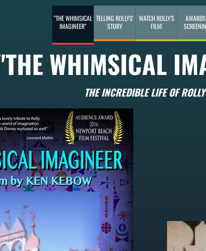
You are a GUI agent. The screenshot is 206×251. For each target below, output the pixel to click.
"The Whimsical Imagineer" (73, 22)
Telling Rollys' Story (114, 22)
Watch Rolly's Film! (156, 22)
